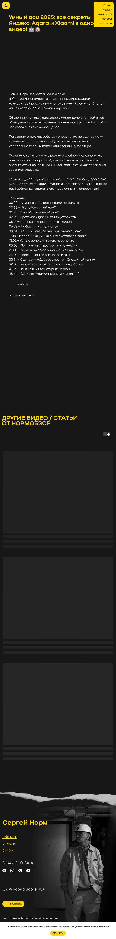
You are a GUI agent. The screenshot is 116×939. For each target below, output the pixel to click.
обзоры (107, 19)
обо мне (107, 5)
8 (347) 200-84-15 (18, 863)
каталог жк (105, 14)
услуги (107, 10)
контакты (106, 23)
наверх (16, 903)
